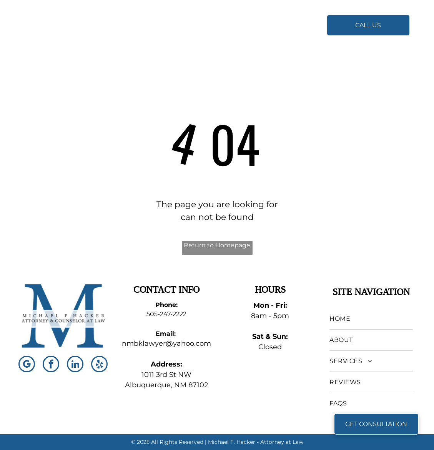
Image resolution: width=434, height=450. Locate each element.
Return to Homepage (217, 245)
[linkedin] (75, 365)
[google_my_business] (26, 365)
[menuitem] (205, 23)
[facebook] (51, 365)
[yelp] (99, 365)
